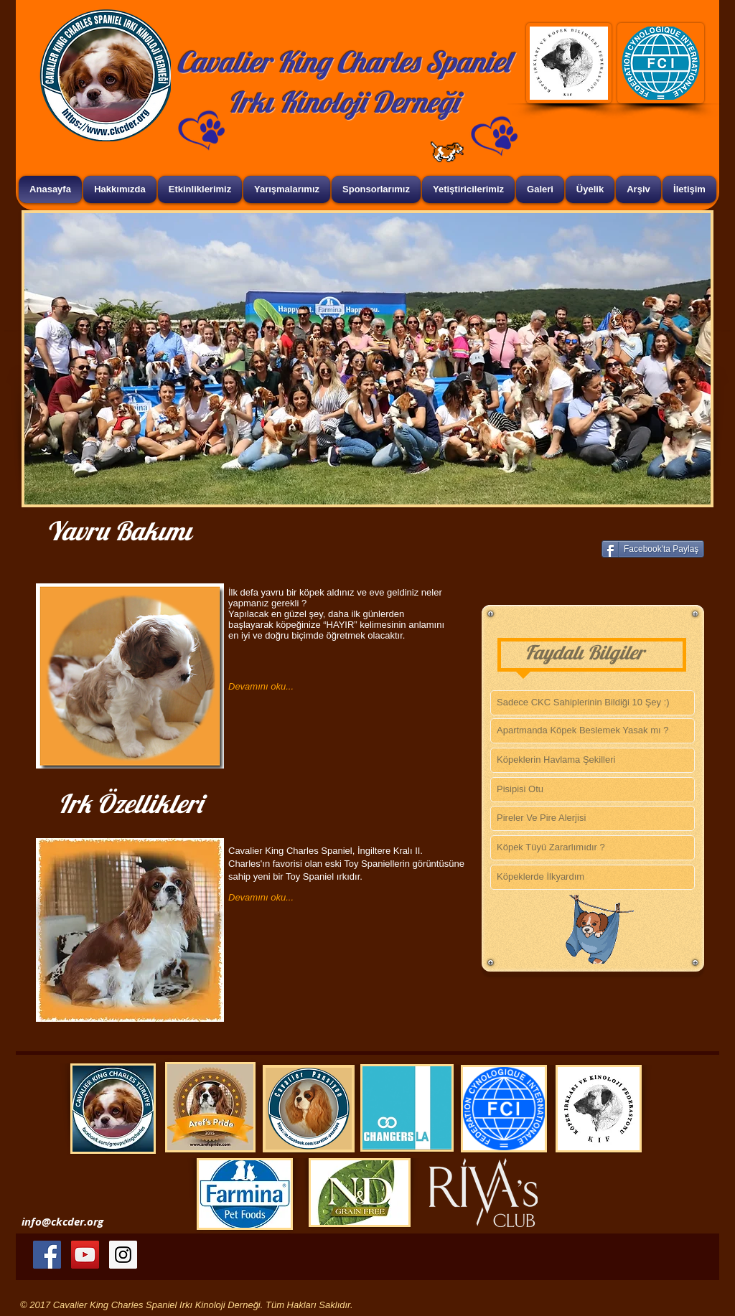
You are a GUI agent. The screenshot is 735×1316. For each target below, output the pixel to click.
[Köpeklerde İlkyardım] (592, 877)
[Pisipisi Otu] (592, 789)
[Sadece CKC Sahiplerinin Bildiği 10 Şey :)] (592, 702)
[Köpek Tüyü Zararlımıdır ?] (592, 847)
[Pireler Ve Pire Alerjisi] (592, 818)
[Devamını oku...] (294, 687)
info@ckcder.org (62, 1221)
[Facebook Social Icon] (47, 1255)
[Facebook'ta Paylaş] (652, 549)
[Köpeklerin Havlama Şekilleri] (592, 760)
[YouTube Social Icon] (85, 1255)
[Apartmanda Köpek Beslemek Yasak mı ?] (592, 730)
